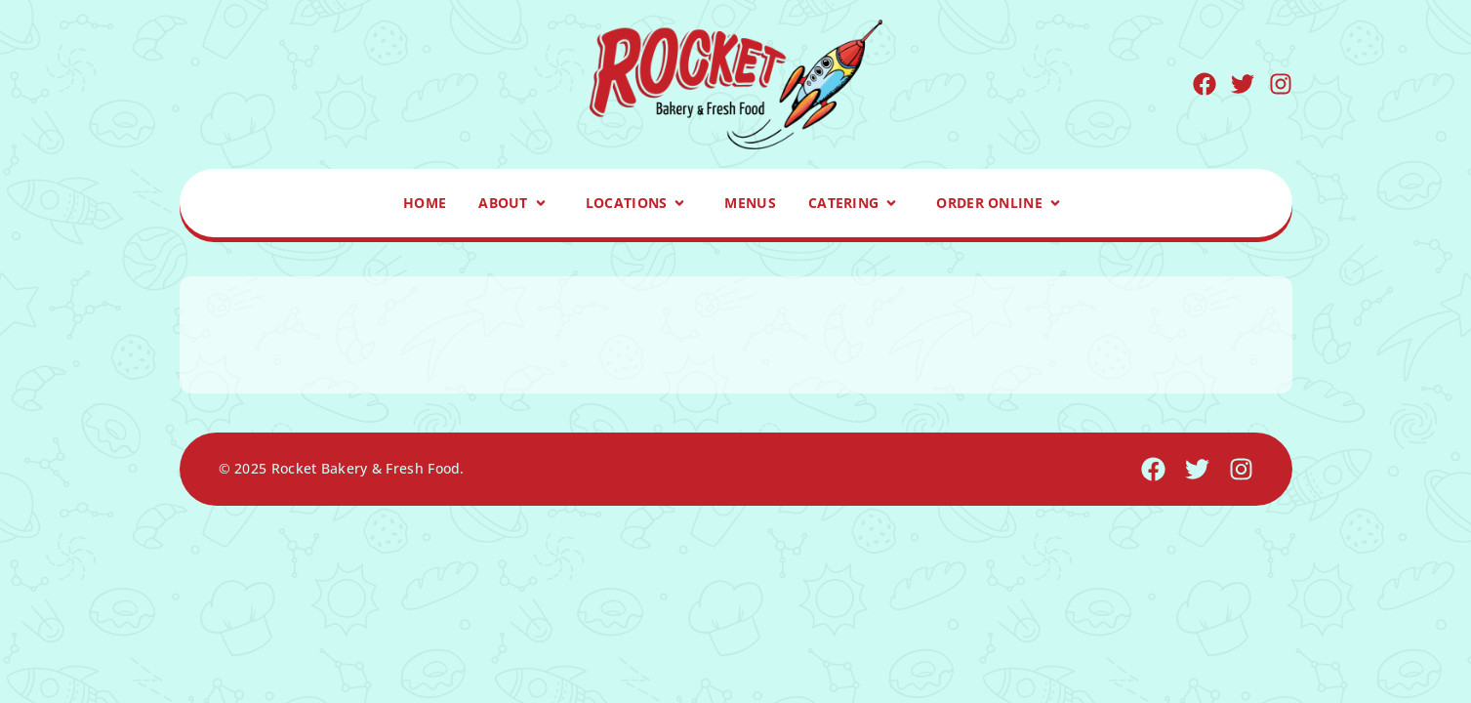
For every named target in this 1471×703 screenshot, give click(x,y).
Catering (856, 203)
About (515, 203)
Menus (750, 202)
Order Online (1002, 203)
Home (424, 202)
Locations (639, 203)
